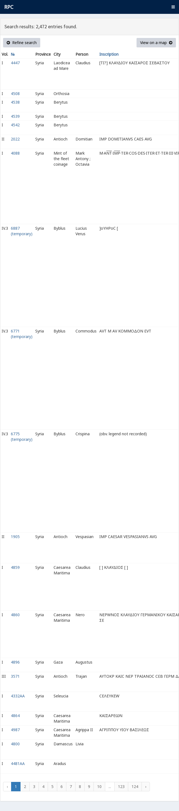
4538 (15, 102)
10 (99, 786)
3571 (15, 676)
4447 (15, 62)
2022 (15, 139)
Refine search (22, 42)
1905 (15, 536)
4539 (15, 116)
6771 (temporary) (21, 333)
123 (121, 786)
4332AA (18, 696)
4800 (15, 743)
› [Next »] (145, 786)
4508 (15, 93)
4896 (15, 662)
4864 (15, 715)
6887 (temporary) (21, 231)
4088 (15, 153)
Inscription (109, 54)
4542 (15, 124)
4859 (15, 567)
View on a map (156, 42)
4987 (15, 729)
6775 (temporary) (21, 436)
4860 (15, 614)
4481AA (18, 763)
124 (135, 786)
